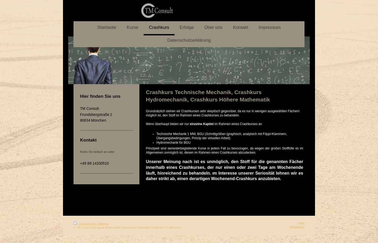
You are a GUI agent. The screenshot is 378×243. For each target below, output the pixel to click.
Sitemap (103, 223)
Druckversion (85, 223)
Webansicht (297, 226)
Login (300, 222)
